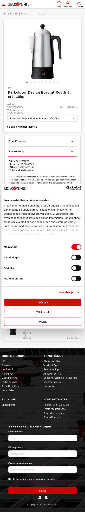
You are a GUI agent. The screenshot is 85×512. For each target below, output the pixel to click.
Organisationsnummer (21, 463)
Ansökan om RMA (53, 373)
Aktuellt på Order (11, 386)
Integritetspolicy (52, 382)
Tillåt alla (42, 302)
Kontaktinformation (53, 413)
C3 (10, 88)
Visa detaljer (66, 292)
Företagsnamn (16, 447)
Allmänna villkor (52, 361)
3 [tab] (35, 82)
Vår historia (8, 369)
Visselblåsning (9, 377)
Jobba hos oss (9, 382)
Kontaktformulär (52, 417)
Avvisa (42, 321)
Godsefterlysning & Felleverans (60, 377)
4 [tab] (39, 82)
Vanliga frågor (51, 365)
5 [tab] (42, 82)
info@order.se (58, 408)
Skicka (42, 490)
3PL (4, 361)
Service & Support (53, 369)
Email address (16, 431)
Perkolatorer (44, 14)
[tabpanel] (42, 51)
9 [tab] (58, 82)
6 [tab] (46, 82)
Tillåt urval (42, 312)
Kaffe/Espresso (28, 14)
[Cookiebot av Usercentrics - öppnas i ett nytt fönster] (66, 188)
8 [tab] (54, 82)
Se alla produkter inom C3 (22, 126)
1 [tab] (27, 82)
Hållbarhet (7, 373)
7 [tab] (50, 82)
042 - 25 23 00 (61, 404)
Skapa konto (8, 404)
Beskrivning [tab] (41, 151)
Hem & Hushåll (10, 14)
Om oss (6, 365)
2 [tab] (31, 82)
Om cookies (49, 386)
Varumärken (8, 390)
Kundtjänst (53, 356)
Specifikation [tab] (41, 141)
